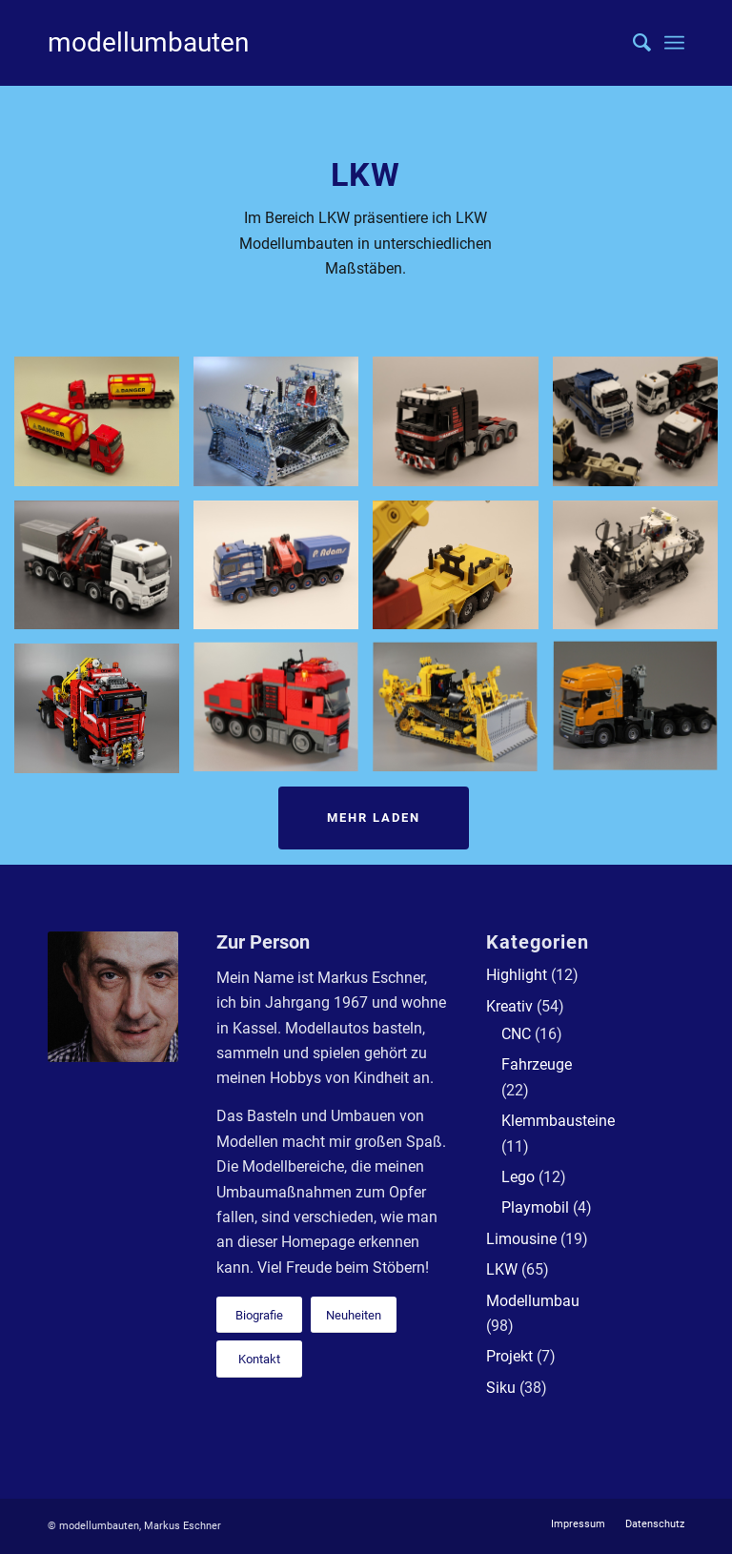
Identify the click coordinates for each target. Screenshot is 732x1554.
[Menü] (674, 43)
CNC (516, 1034)
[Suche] (632, 43)
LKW (502, 1269)
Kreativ (509, 1006)
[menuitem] (632, 43)
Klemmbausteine (558, 1121)
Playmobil (535, 1207)
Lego (518, 1177)
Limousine (521, 1239)
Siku (501, 1388)
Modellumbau (533, 1301)
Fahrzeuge (536, 1064)
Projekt (509, 1356)
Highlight (516, 975)
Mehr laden (373, 817)
